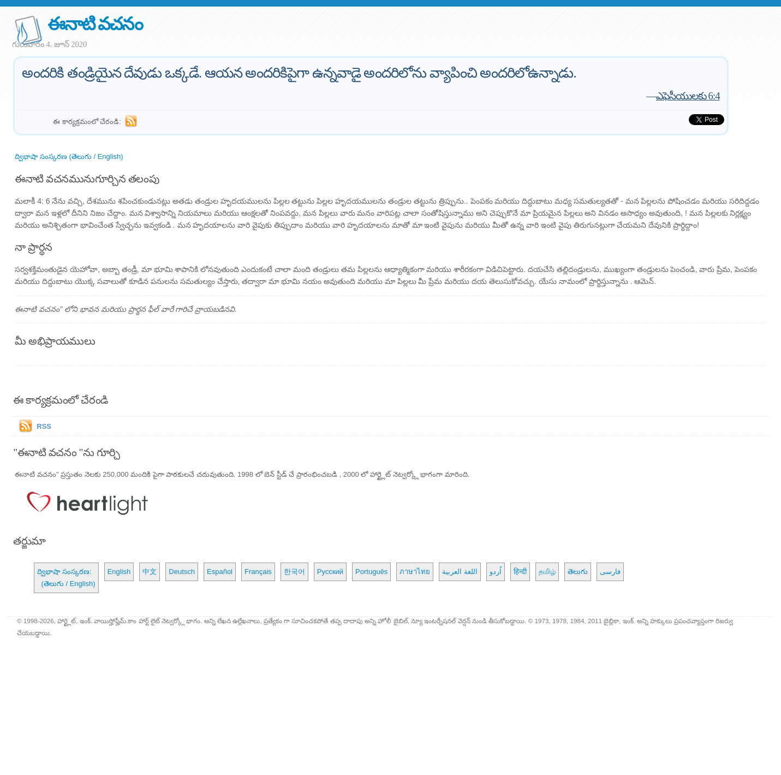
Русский (330, 571)
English (119, 571)
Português (371, 571)
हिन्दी (520, 571)
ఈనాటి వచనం (94, 24)
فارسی (610, 571)
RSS (44, 426)
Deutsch (182, 571)
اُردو (496, 571)
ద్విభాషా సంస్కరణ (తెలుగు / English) (69, 156)
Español (219, 571)
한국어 (294, 571)
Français (258, 571)
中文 (149, 571)
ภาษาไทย (415, 571)
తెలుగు (578, 571)
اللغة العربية (460, 571)
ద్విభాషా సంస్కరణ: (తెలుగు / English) (66, 577)
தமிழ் (547, 571)
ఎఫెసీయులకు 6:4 (688, 96)
